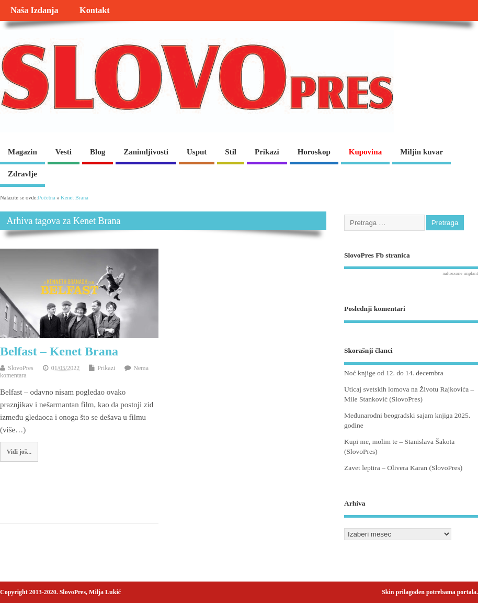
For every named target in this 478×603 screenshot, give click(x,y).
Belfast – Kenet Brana (59, 351)
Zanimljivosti (145, 152)
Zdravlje (22, 174)
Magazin (22, 152)
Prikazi (267, 152)
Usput (197, 152)
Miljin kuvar (421, 152)
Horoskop (314, 152)
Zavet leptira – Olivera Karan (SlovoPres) (403, 468)
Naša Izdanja (34, 10)
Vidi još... (19, 451)
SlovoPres (20, 368)
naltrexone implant (460, 273)
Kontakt (94, 10)
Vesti (63, 152)
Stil (230, 152)
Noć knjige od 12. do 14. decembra (393, 373)
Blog (97, 152)
